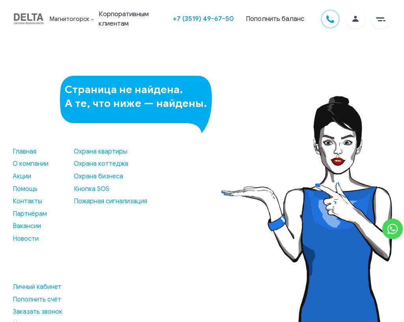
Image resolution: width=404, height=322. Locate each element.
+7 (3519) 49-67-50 (203, 19)
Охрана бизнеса (96, 176)
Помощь (24, 189)
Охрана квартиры (98, 151)
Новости (25, 239)
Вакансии (26, 226)
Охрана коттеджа (98, 164)
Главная (24, 151)
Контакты (26, 201)
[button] (380, 18)
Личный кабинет (36, 287)
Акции (21, 176)
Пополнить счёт (36, 299)
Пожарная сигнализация (108, 201)
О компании (30, 164)
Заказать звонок (37, 312)
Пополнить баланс (275, 19)
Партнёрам (29, 214)
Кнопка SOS (89, 189)
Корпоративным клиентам (125, 19)
